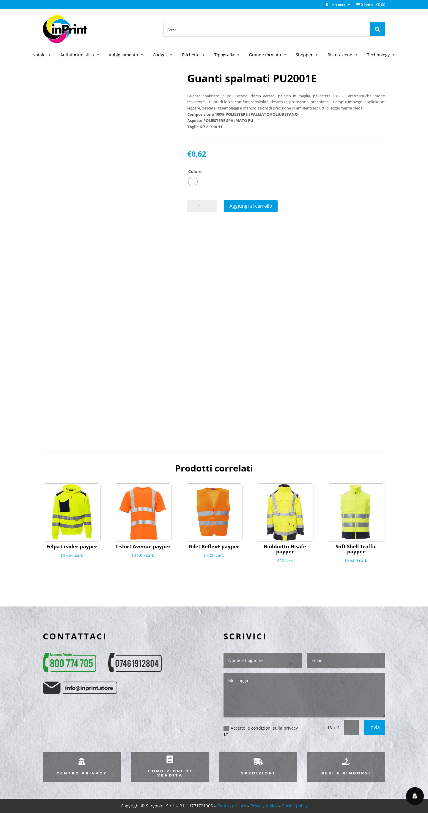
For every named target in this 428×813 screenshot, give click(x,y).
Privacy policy (264, 806)
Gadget (163, 55)
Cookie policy (295, 806)
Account (335, 4)
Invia (374, 727)
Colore (195, 171)
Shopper (307, 55)
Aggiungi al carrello (250, 206)
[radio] (192, 181)
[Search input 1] (267, 29)
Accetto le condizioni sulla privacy (261, 731)
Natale (41, 55)
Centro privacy (231, 806)
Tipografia (227, 55)
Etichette (193, 55)
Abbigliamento (126, 55)
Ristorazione (343, 55)
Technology (381, 55)
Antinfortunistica (80, 55)
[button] (48, 55)
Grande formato (268, 55)
